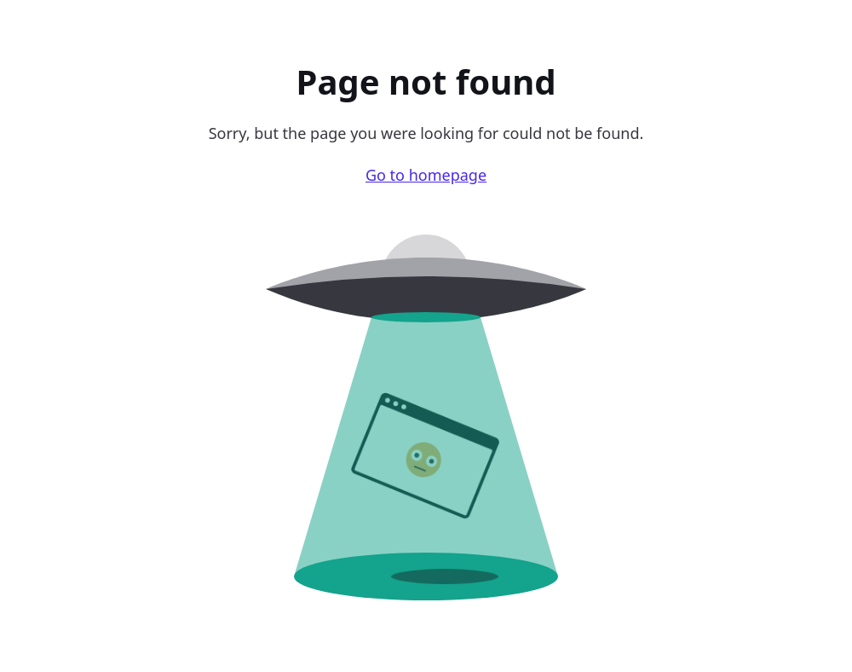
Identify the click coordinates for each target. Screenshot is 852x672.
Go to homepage (426, 175)
